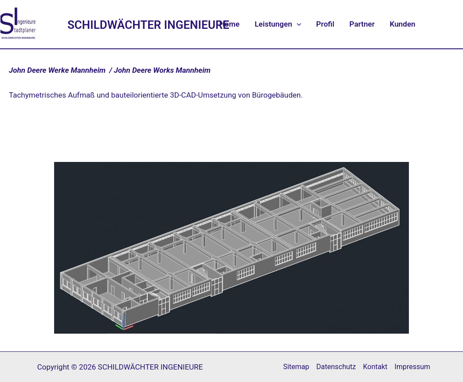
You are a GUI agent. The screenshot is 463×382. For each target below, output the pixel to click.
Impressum (413, 366)
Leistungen (278, 24)
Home (230, 24)
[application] (296, 24)
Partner (362, 24)
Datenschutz (336, 366)
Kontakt (375, 366)
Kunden (403, 24)
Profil (325, 24)
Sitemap (296, 366)
